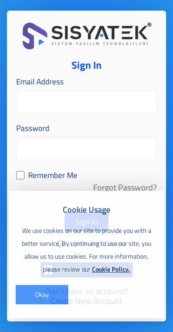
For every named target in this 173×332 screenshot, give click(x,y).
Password (32, 128)
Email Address (40, 82)
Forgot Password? (125, 187)
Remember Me (53, 175)
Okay (42, 294)
